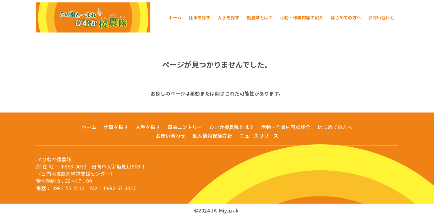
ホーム (89, 127)
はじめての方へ (335, 127)
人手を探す (148, 127)
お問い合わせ (170, 135)
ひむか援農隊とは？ (231, 127)
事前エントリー (185, 127)
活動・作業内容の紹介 (285, 127)
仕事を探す (116, 127)
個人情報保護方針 (212, 135)
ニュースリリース (258, 135)
